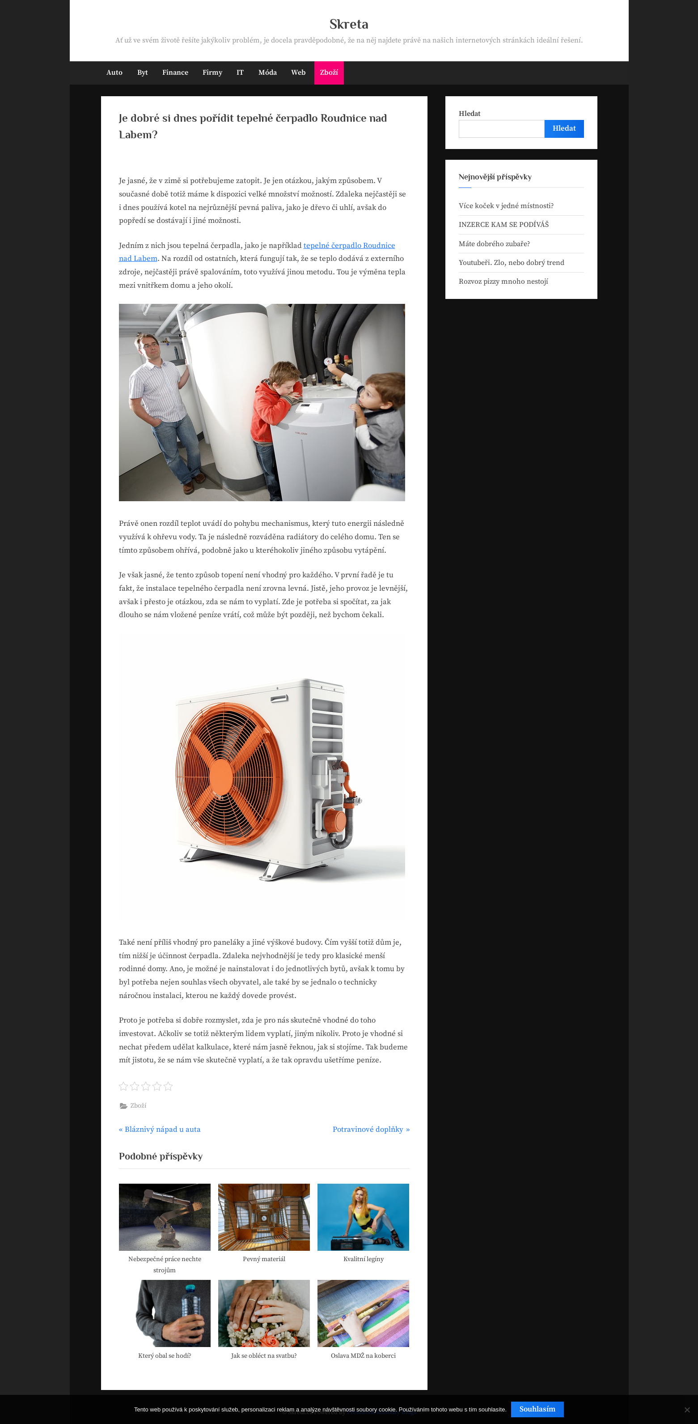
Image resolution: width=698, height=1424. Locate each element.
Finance (175, 72)
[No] (686, 1409)
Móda (267, 72)
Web (298, 72)
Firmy (212, 72)
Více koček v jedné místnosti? (506, 205)
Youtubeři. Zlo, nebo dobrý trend (511, 262)
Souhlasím (537, 1409)
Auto (114, 72)
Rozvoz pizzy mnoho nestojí (503, 281)
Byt (142, 72)
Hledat (470, 113)
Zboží (329, 72)
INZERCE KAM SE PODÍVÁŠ (504, 224)
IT (240, 72)
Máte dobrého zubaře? (494, 243)
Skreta (349, 24)
